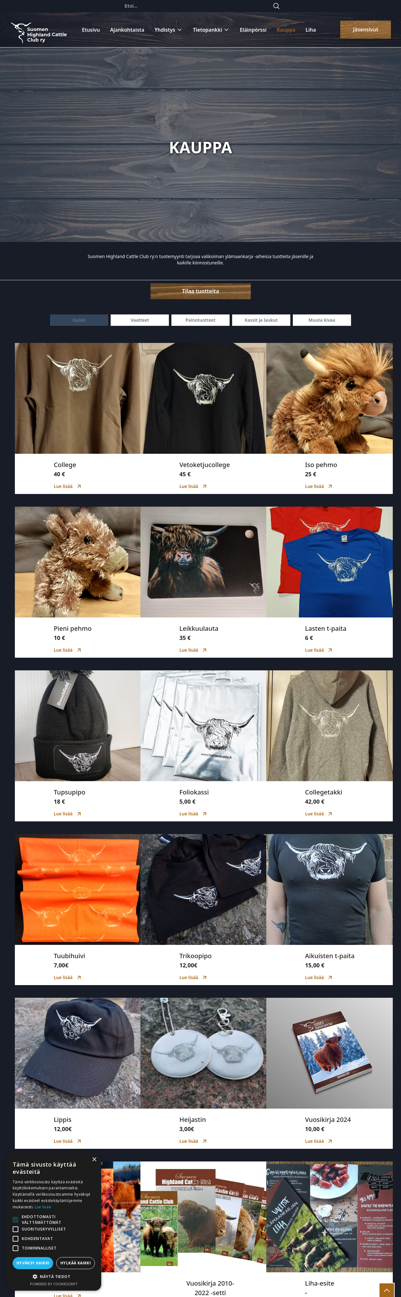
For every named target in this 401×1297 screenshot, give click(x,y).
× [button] (94, 1159)
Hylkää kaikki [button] (75, 1263)
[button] (54, 1276)
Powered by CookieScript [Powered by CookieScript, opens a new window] (54, 1283)
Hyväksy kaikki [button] (33, 1263)
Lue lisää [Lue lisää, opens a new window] (43, 1207)
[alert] (53, 1222)
